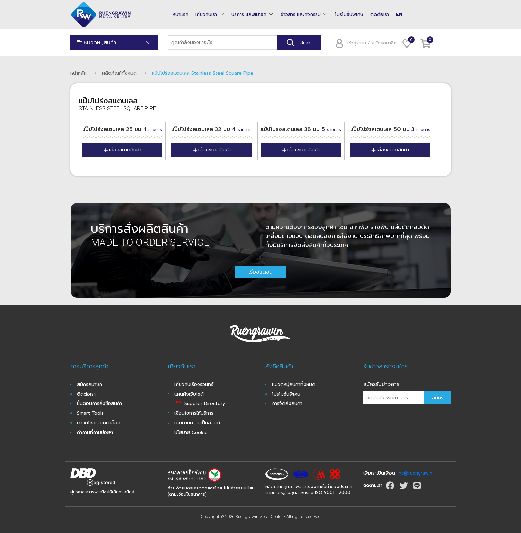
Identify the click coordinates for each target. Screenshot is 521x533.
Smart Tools (90, 413)
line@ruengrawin (414, 473)
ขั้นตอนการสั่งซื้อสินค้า (99, 403)
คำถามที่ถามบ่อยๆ (95, 432)
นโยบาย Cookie (191, 432)
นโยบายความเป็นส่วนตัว (198, 422)
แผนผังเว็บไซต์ (189, 394)
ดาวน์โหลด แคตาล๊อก (98, 422)
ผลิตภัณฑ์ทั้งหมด (119, 73)
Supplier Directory (199, 403)
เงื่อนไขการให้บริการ (193, 413)
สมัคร (437, 397)
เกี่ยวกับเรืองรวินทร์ (193, 384)
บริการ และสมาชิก (248, 14)
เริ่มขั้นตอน (260, 272)
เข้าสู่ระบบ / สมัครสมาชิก (364, 43)
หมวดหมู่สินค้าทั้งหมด (293, 384)
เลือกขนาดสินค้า (122, 149)
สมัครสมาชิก (89, 384)
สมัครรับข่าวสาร (381, 384)
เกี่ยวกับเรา (206, 14)
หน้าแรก (180, 14)
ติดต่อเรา (379, 14)
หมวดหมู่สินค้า (114, 43)
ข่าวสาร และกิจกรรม (301, 14)
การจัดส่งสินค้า (287, 403)
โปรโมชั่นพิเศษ (349, 14)
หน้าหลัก (78, 73)
